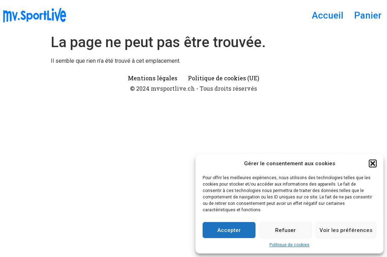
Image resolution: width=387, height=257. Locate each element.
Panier (368, 15)
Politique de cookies (289, 244)
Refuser (285, 230)
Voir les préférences (345, 230)
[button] (372, 163)
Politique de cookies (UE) (223, 78)
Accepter (229, 230)
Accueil (327, 15)
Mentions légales (152, 78)
